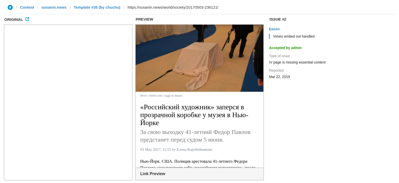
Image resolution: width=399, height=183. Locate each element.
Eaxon (274, 29)
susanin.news (53, 7)
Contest (27, 7)
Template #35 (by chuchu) (97, 7)
